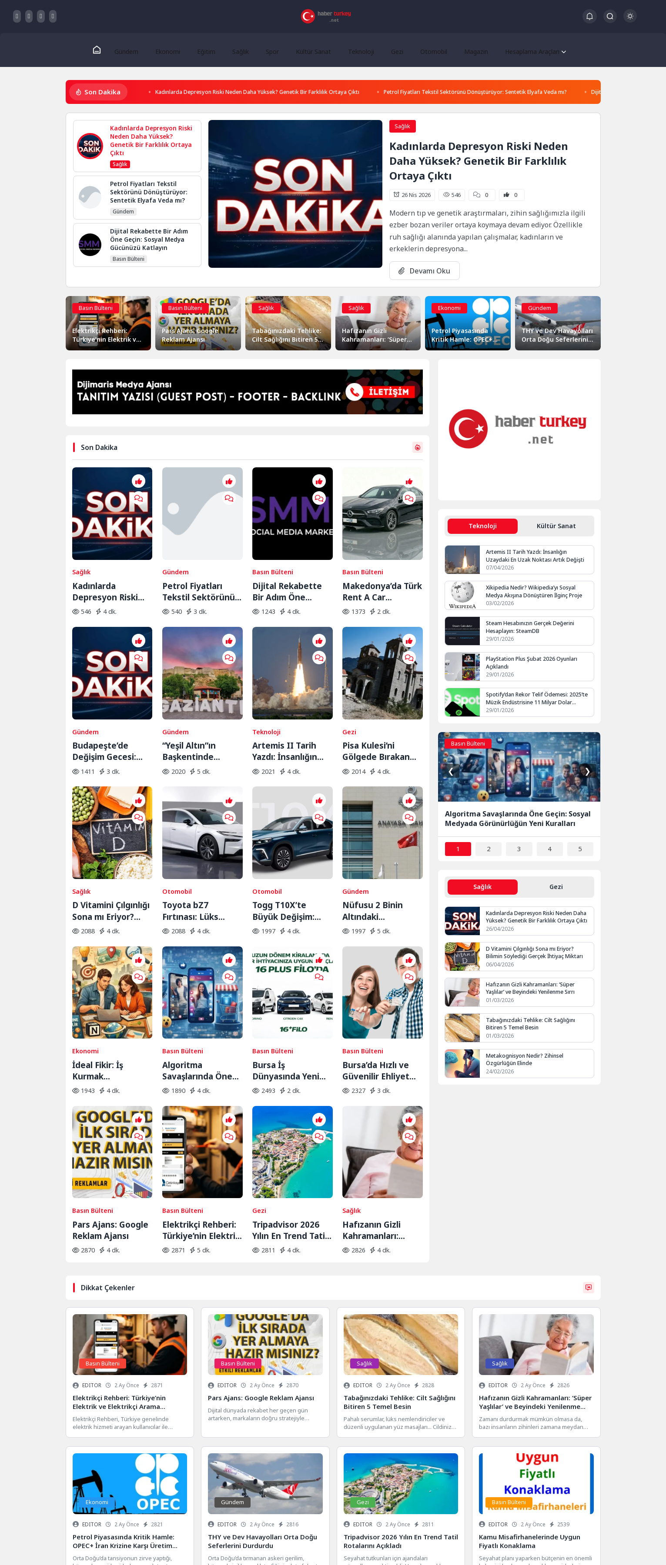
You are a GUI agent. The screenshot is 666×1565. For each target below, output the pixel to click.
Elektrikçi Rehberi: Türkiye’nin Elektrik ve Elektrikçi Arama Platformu (201, 1095)
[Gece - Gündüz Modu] (630, 20)
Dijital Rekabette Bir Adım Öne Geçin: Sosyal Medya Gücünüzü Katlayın (287, 565)
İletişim (159, 1546)
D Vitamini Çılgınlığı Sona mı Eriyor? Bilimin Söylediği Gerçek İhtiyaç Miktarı (111, 830)
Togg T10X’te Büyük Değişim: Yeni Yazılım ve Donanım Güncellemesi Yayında (283, 830)
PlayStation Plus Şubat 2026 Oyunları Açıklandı (534, 665)
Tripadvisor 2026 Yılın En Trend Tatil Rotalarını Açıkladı (289, 1095)
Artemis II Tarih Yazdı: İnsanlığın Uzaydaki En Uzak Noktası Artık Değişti (288, 698)
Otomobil (424, 50)
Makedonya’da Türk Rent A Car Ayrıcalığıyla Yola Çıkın (382, 565)
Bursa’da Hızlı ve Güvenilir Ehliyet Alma (375, 963)
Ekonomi (171, 50)
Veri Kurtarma (333, 1509)
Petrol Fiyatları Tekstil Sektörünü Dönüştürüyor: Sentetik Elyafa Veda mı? (532, 93)
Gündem (132, 50)
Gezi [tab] (556, 890)
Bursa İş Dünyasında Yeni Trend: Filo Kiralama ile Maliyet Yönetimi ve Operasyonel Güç (292, 963)
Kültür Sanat (309, 50)
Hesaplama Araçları (522, 50)
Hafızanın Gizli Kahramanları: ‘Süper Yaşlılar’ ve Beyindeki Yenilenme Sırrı (377, 1095)
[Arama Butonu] (610, 16)
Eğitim (208, 50)
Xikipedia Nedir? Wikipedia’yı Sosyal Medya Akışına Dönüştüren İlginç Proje (536, 594)
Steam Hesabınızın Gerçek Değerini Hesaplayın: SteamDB (531, 630)
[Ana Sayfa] (103, 50)
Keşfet (186, 1546)
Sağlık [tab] (482, 890)
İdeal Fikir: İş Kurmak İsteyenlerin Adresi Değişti (111, 963)
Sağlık (240, 50)
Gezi (390, 50)
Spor (269, 50)
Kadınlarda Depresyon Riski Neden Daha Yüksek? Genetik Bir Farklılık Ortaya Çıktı (277, 93)
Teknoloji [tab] (482, 527)
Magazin (465, 50)
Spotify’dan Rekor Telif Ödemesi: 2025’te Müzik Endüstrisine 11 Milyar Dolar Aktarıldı (538, 701)
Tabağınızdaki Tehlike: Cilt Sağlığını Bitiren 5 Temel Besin (531, 1028)
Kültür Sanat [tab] (556, 527)
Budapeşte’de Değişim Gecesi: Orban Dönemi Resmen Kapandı (106, 698)
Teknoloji (355, 50)
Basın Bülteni (96, 309)
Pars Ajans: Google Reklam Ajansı (110, 1095)
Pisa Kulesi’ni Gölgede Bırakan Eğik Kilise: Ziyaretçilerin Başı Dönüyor (378, 698)
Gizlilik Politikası (86, 1546)
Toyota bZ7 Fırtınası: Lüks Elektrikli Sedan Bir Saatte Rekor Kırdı (200, 830)
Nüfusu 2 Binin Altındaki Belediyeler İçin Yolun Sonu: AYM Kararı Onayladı (375, 830)
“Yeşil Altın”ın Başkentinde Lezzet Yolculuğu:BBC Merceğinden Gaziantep (191, 698)
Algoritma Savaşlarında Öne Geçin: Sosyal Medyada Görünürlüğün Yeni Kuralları (200, 963)
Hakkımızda (129, 1546)
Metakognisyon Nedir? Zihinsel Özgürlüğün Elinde (527, 1064)
